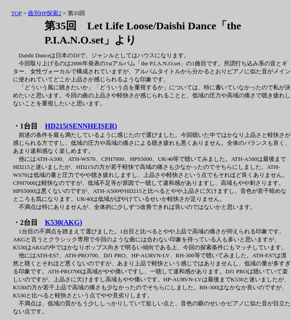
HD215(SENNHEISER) (81, 126)
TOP (16, 13)
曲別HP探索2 (44, 13)
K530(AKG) (63, 222)
